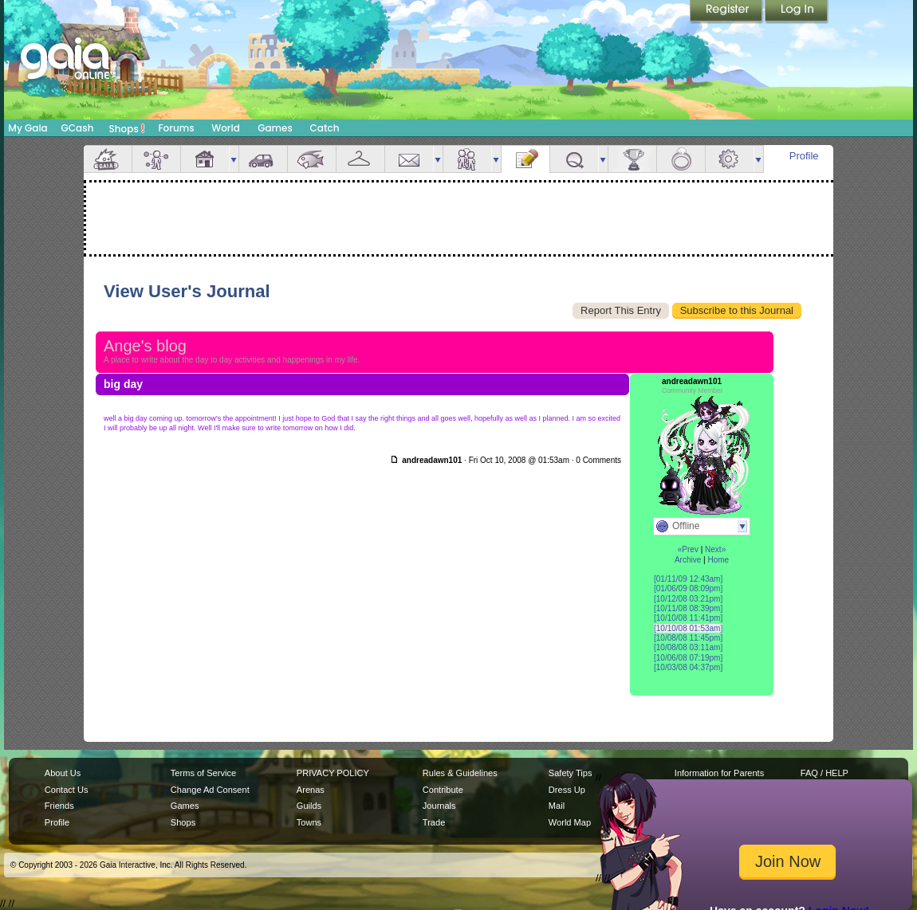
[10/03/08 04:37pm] (688, 667)
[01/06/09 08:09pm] (688, 588)
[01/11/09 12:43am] (688, 579)
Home (718, 559)
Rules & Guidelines (460, 773)
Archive (688, 559)
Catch (325, 128)
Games (275, 128)
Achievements (632, 159)
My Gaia (27, 128)
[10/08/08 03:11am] (688, 647)
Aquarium (312, 159)
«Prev (688, 549)
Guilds (309, 805)
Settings (730, 159)
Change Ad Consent (210, 789)
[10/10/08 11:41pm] (688, 618)
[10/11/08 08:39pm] (688, 608)
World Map (570, 822)
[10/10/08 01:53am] (688, 628)
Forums (176, 128)
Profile (804, 156)
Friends (467, 159)
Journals (439, 805)
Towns (309, 822)
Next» (715, 549)
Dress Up (567, 789)
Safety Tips (570, 773)
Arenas (311, 789)
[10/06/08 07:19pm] (688, 657)
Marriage (681, 159)
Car (263, 159)
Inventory (360, 159)
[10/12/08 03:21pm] (688, 598)
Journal (525, 159)
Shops (127, 128)
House (205, 159)
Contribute (443, 789)
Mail (409, 159)
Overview (108, 159)
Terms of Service (203, 773)
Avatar (156, 159)
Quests (574, 159)
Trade (434, 822)
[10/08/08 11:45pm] (688, 637)
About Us (63, 773)
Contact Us (67, 789)
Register (727, 12)
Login (796, 12)
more (233, 159)
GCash (77, 128)
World (225, 128)
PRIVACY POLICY (333, 773)
